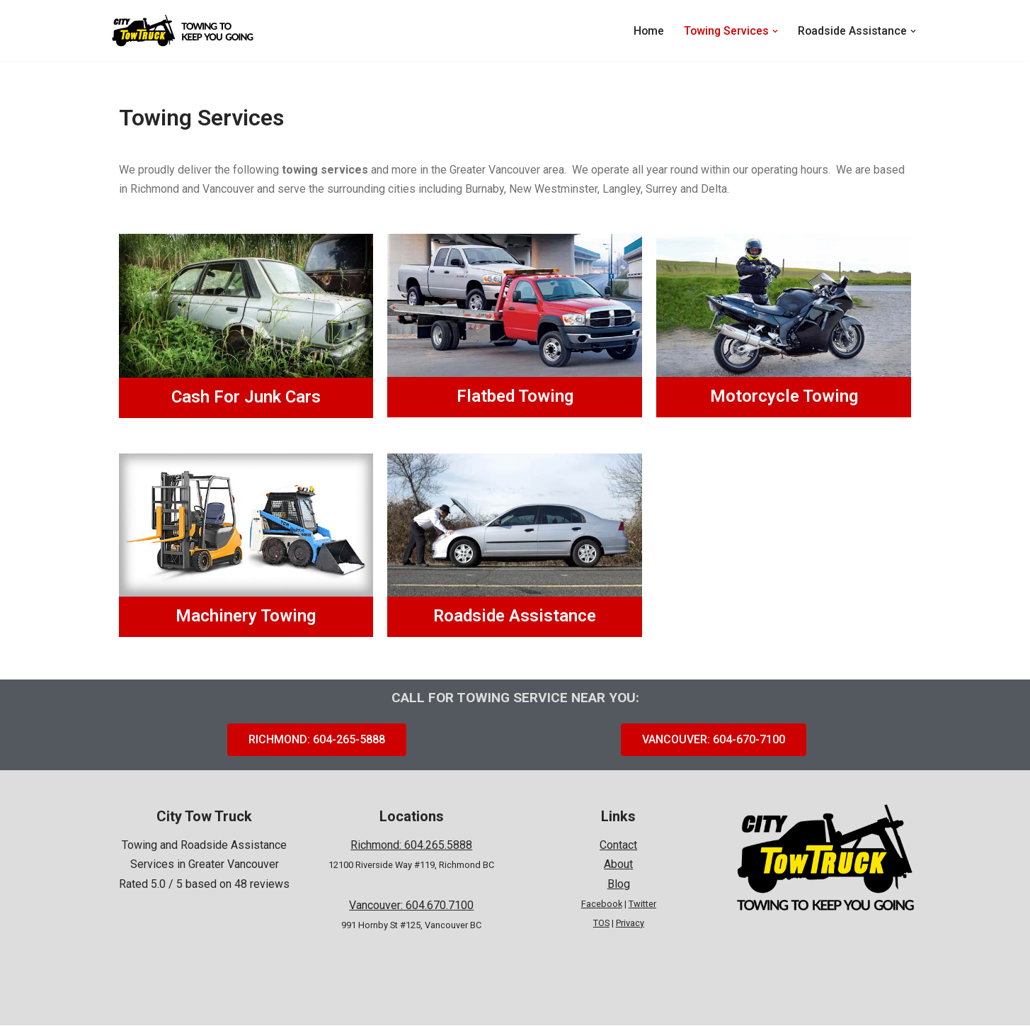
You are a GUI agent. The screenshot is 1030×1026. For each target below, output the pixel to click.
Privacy (630, 923)
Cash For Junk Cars (246, 397)
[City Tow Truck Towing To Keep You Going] (182, 31)
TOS (601, 923)
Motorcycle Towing (784, 397)
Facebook (601, 904)
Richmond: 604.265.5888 (411, 845)
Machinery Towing (246, 616)
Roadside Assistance (514, 616)
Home (646, 31)
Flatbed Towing (515, 397)
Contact (618, 845)
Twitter (642, 904)
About (618, 865)
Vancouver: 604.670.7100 (411, 905)
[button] (774, 31)
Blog (618, 884)
